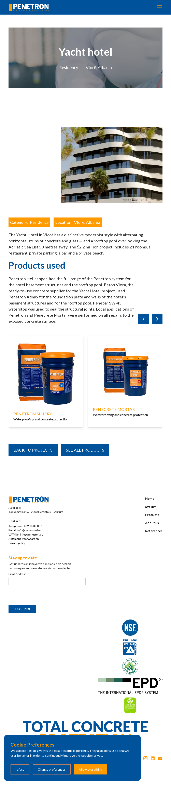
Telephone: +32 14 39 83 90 (26, 526)
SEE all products (85, 450)
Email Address (17, 574)
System (151, 506)
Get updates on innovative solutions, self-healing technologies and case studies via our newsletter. (40, 566)
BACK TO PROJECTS (33, 450)
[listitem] (46, 387)
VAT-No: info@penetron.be (26, 534)
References (153, 531)
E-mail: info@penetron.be (25, 530)
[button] (158, 7)
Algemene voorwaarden (24, 538)
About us (152, 523)
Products (152, 515)
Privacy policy (17, 543)
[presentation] (39, 595)
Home (149, 498)
